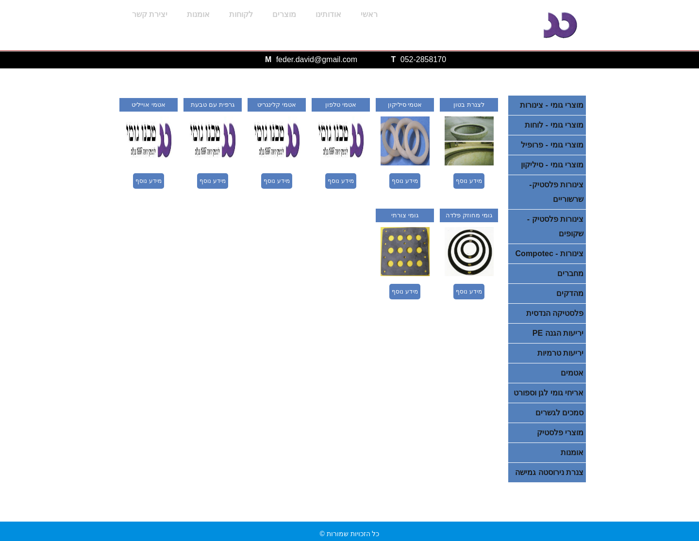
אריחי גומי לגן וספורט (548, 393)
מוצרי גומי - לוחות (554, 125)
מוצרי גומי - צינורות (551, 105)
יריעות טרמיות (560, 353)
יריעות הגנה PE (558, 333)
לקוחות (241, 14)
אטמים (572, 373)
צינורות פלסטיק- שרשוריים (556, 191)
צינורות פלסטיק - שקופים (555, 226)
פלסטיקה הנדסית (554, 313)
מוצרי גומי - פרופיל (552, 145)
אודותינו (328, 14)
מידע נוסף (469, 181)
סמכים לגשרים (559, 413)
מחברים (570, 273)
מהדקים (569, 293)
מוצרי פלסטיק (560, 432)
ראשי (369, 14)
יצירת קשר (149, 14)
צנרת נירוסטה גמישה (549, 472)
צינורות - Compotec (549, 253)
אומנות (198, 14)
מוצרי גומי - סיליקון (552, 165)
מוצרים (284, 14)
